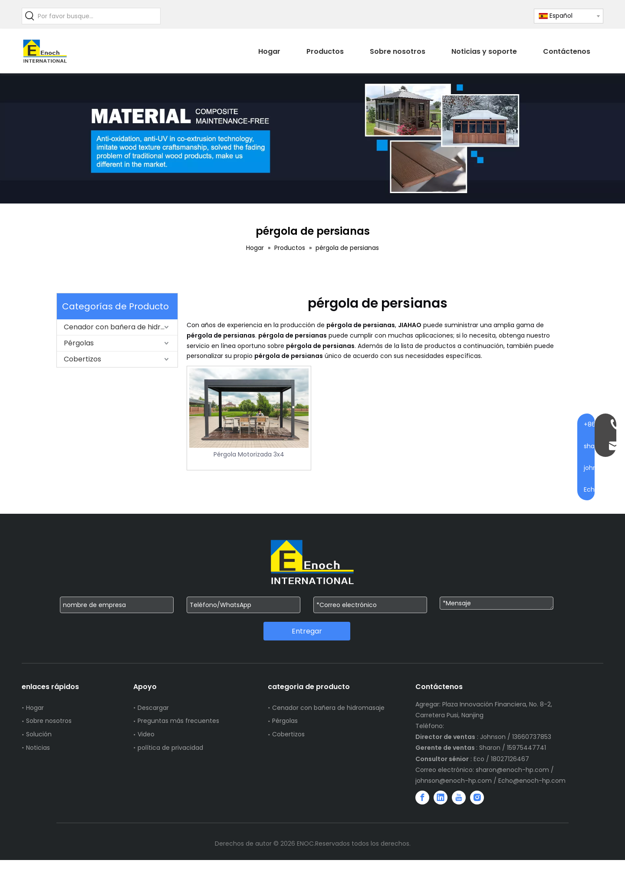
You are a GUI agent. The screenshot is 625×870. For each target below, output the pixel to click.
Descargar (153, 707)
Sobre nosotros (49, 720)
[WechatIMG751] (312, 138)
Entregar (307, 631)
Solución (39, 734)
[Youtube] (459, 797)
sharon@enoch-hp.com (513, 769)
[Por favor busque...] (99, 16)
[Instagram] (477, 797)
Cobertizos (82, 359)
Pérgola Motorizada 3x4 (249, 454)
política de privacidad (170, 747)
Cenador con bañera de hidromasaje (121, 327)
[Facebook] (422, 797)
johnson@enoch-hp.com (453, 780)
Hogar (35, 707)
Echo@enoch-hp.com (532, 780)
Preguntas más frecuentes (178, 720)
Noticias (38, 747)
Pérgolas (79, 343)
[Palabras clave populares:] (30, 16)
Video (146, 734)
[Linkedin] (440, 797)
